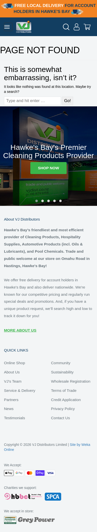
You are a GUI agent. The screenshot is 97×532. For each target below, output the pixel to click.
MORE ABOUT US (20, 330)
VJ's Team (12, 381)
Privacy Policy (63, 409)
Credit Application (66, 400)
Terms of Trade (64, 390)
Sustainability (62, 372)
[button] (37, 200)
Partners (11, 400)
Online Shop (14, 363)
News (8, 409)
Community (60, 363)
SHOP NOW (48, 168)
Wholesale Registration (70, 381)
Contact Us (60, 418)
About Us (12, 372)
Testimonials (14, 418)
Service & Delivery (19, 390)
